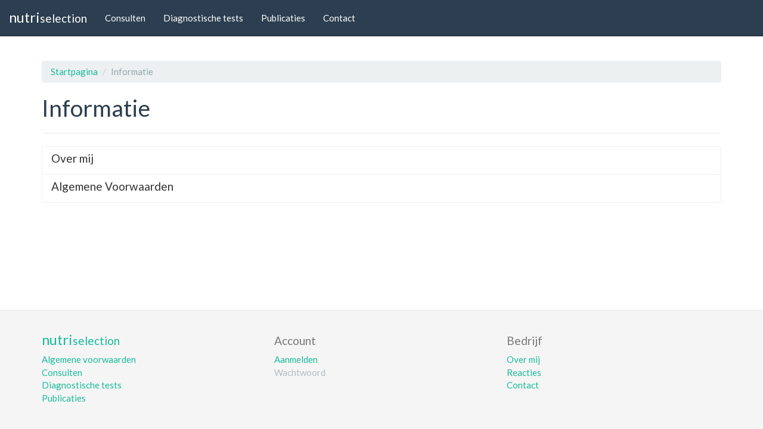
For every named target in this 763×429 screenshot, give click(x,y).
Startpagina (74, 71)
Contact (339, 18)
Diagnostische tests (203, 18)
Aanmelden (296, 359)
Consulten (125, 18)
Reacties (524, 372)
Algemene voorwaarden (89, 359)
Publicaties (283, 18)
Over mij (523, 359)
